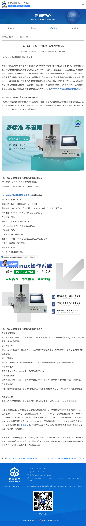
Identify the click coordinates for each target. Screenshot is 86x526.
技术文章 (53, 28)
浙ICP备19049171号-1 (31, 520)
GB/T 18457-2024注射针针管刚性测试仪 (24, 458)
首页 (4, 37)
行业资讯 (32, 28)
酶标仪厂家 (22, 486)
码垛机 (14, 486)
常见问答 (75, 28)
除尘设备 (49, 488)
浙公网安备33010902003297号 (51, 520)
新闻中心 (13, 37)
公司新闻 (10, 28)
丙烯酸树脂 (71, 486)
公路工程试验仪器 (32, 486)
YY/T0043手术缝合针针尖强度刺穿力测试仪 (67, 458)
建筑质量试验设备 (46, 486)
